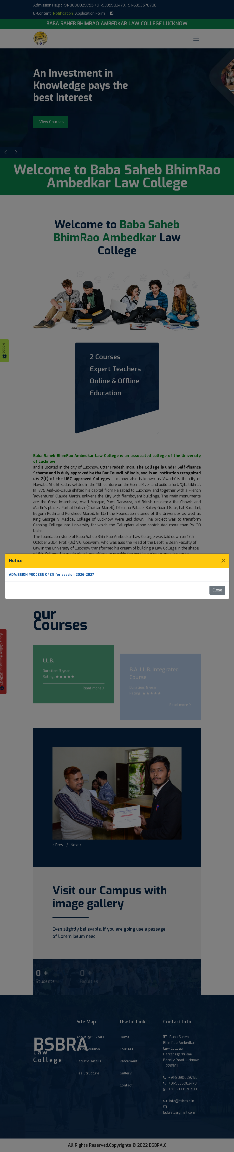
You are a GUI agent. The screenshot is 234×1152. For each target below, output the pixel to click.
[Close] (223, 560)
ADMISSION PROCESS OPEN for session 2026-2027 (51, 574)
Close (217, 590)
